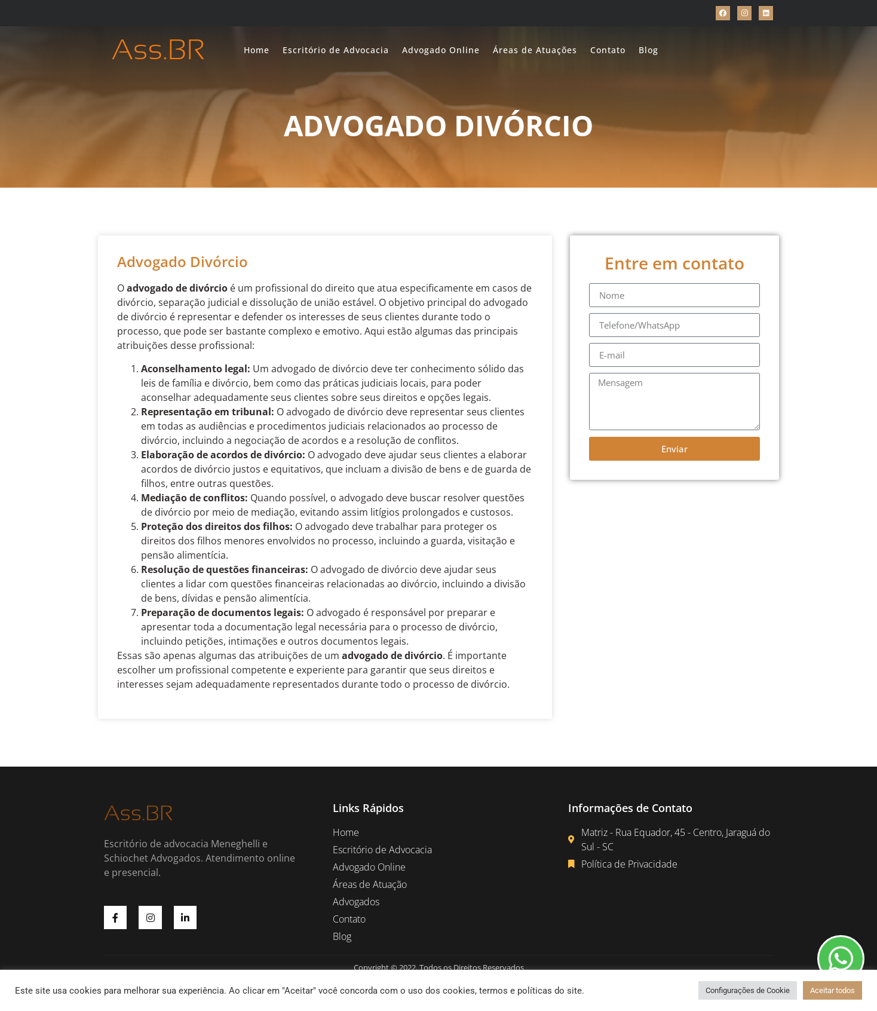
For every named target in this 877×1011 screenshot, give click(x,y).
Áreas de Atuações (535, 50)
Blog (648, 50)
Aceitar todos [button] (832, 990)
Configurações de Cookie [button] (748, 990)
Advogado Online (441, 50)
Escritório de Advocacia (336, 50)
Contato (607, 50)
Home (256, 50)
